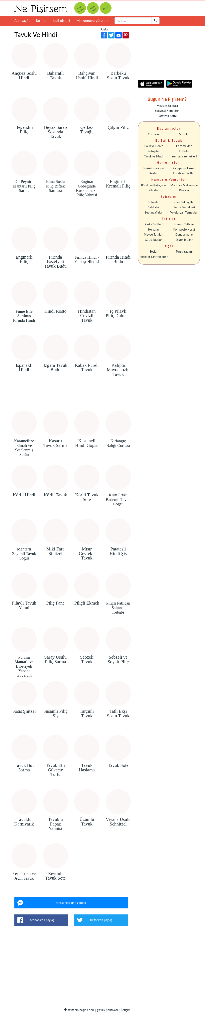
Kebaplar (154, 151)
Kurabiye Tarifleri (184, 173)
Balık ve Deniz (154, 146)
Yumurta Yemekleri (184, 156)
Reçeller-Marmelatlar (154, 257)
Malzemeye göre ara (92, 20)
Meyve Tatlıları (153, 234)
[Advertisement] (71, 215)
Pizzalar (184, 190)
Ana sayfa (22, 20)
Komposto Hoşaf (184, 229)
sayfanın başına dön (79, 1010)
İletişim (126, 1010)
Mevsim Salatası (167, 106)
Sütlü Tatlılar (153, 240)
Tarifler (41, 20)
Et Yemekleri (184, 146)
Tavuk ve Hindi (153, 156)
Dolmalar (154, 202)
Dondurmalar (184, 234)
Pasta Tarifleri (154, 224)
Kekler (154, 173)
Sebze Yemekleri (184, 207)
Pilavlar (153, 190)
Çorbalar (153, 134)
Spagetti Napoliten (167, 111)
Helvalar (153, 229)
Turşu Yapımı (184, 251)
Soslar (154, 251)
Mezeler (184, 134)
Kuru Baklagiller (184, 202)
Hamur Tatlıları (184, 224)
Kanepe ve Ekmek (184, 168)
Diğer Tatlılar (184, 240)
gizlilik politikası (107, 1010)
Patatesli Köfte (167, 116)
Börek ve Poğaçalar (153, 185)
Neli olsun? (61, 20)
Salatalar (153, 207)
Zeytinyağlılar (153, 212)
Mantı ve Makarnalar (184, 185)
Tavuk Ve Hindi (35, 34)
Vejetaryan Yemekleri (184, 212)
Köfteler (184, 151)
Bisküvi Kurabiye (153, 168)
